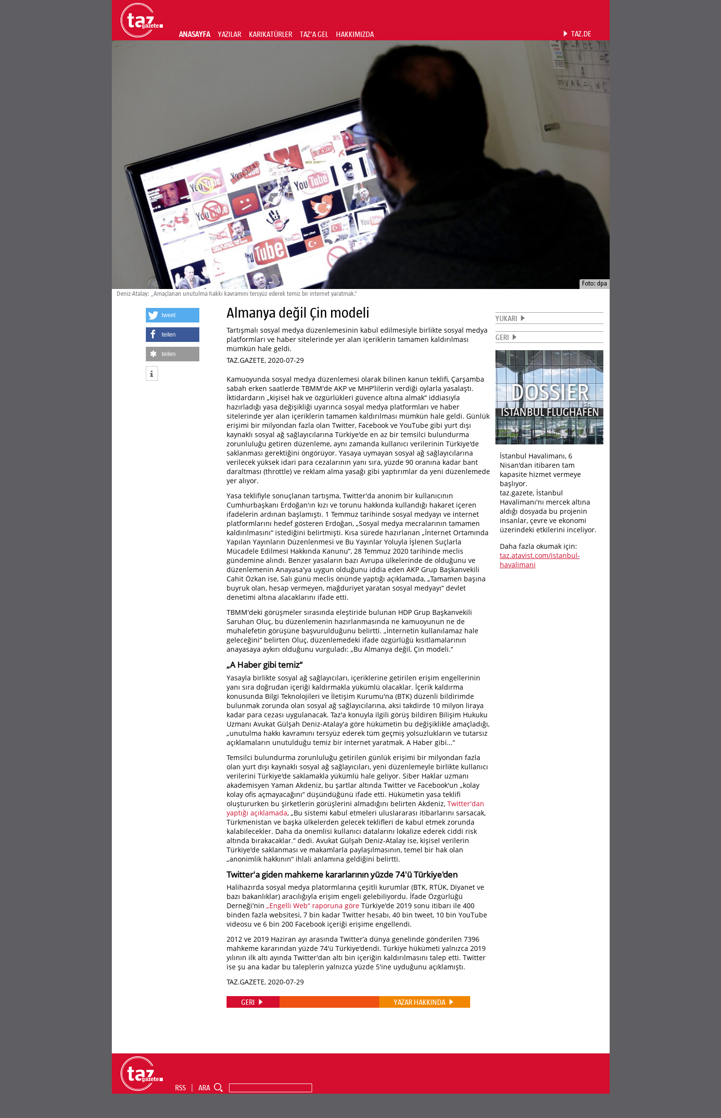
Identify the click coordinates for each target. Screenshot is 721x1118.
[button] (172, 315)
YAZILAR (229, 34)
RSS (180, 1087)
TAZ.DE (581, 33)
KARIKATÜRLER (270, 34)
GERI (502, 337)
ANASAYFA (194, 34)
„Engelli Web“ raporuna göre (312, 905)
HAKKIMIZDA (355, 34)
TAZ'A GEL (314, 34)
